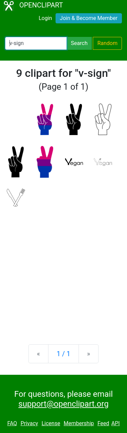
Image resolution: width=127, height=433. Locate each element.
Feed (103, 423)
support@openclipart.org (63, 404)
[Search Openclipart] (36, 43)
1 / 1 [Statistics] (63, 354)
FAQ (12, 423)
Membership (79, 423)
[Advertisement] (63, 270)
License (51, 423)
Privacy (29, 423)
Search (79, 43)
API (115, 423)
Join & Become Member (89, 18)
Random (107, 43)
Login (45, 18)
